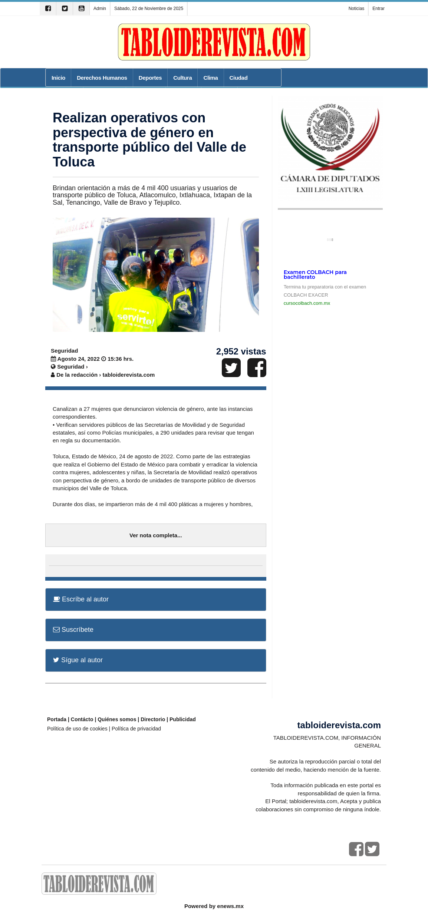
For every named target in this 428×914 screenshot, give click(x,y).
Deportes (150, 78)
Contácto (82, 719)
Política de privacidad (136, 729)
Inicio (58, 78)
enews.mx (230, 906)
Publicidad (182, 719)
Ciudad (239, 78)
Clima (210, 78)
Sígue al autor (78, 660)
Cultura (182, 78)
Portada (56, 719)
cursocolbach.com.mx (307, 303)
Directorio (153, 719)
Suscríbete (73, 629)
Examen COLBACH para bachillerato (315, 274)
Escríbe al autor (81, 599)
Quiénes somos (117, 719)
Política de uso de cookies (77, 729)
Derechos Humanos (102, 78)
